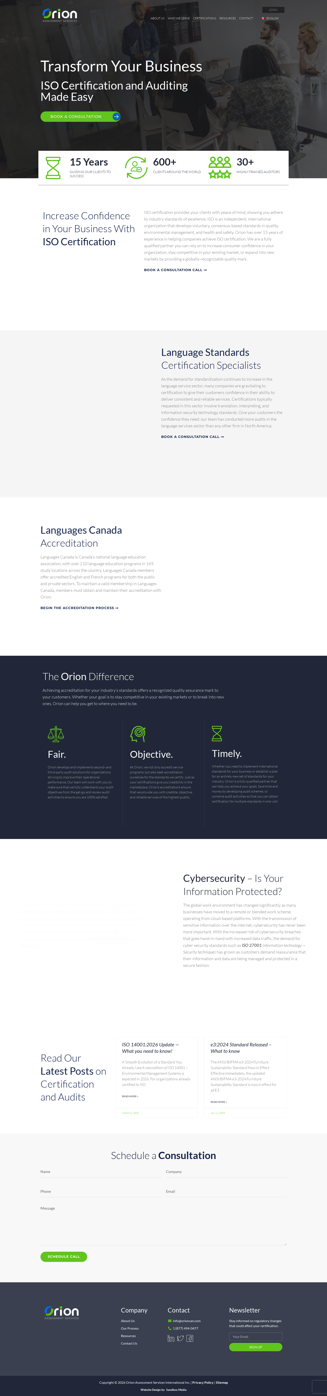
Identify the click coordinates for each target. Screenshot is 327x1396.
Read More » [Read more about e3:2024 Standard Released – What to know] (219, 1101)
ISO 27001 (252, 945)
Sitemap (222, 1382)
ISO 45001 (30, 945)
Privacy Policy (203, 1382)
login (273, 9)
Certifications (204, 18)
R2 (28, 911)
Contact (246, 18)
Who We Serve (179, 18)
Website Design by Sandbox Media (163, 1389)
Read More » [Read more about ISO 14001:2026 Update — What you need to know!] (130, 1096)
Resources (227, 18)
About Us (158, 18)
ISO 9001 (120, 938)
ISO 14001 (99, 938)
